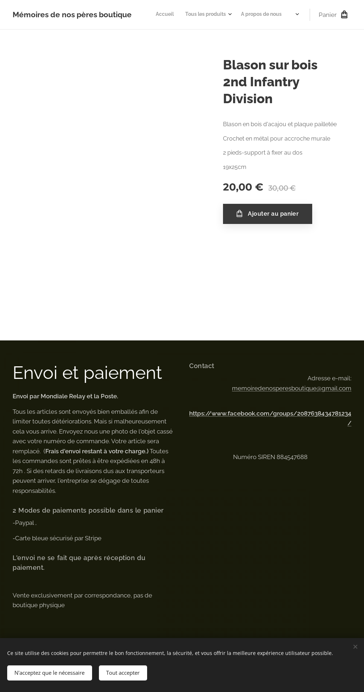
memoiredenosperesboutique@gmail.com (291, 387)
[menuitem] (249, 15)
